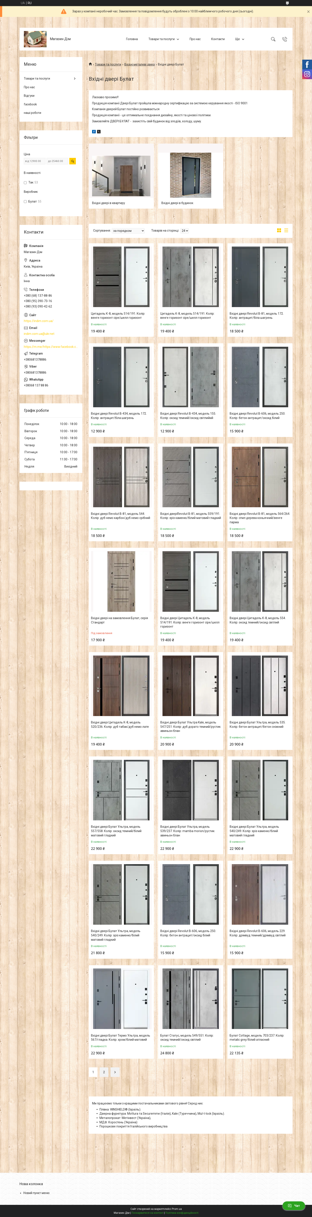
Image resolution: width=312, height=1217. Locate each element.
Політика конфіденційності (181, 1212)
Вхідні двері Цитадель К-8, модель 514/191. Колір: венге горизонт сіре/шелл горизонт (189, 622)
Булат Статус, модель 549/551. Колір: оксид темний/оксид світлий (187, 1038)
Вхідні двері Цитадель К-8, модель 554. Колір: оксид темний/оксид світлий (258, 620)
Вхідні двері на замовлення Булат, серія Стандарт (119, 620)
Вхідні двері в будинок (177, 203)
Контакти (218, 39)
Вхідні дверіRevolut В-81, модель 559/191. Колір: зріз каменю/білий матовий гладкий (190, 516)
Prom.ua (177, 1208)
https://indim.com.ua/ (39, 321)
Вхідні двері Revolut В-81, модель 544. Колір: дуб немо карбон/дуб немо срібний (120, 516)
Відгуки (29, 95)
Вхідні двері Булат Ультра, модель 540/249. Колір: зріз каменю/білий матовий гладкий (254, 831)
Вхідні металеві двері (139, 64)
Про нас (195, 39)
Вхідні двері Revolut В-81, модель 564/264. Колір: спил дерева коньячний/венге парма (260, 518)
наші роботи (32, 113)
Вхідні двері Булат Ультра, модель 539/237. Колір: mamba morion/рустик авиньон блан (187, 831)
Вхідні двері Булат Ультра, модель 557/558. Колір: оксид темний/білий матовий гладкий (116, 831)
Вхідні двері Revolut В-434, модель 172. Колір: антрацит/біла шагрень (119, 416)
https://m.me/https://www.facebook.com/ (51, 346)
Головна (132, 39)
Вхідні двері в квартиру (108, 203)
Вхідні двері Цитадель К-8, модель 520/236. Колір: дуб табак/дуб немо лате (120, 724)
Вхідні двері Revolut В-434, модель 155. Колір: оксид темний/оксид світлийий (188, 416)
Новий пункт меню (36, 1193)
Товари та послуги (161, 39)
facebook (30, 104)
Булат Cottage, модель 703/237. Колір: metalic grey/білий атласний (257, 1038)
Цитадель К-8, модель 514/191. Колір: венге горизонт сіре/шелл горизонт (118, 316)
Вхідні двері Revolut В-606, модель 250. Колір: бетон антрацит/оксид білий (257, 416)
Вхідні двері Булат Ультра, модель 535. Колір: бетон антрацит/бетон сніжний (258, 724)
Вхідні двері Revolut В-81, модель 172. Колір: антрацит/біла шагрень (257, 316)
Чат (294, 1206)
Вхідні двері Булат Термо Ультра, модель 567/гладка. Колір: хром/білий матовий (120, 1038)
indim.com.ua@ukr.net (39, 333)
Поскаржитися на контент (147, 1212)
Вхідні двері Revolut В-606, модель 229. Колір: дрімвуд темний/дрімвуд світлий (258, 933)
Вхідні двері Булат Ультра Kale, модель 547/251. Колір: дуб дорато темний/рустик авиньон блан (190, 727)
